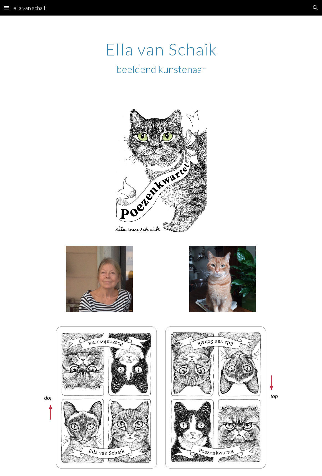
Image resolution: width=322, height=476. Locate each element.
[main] (161, 58)
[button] (6, 7)
